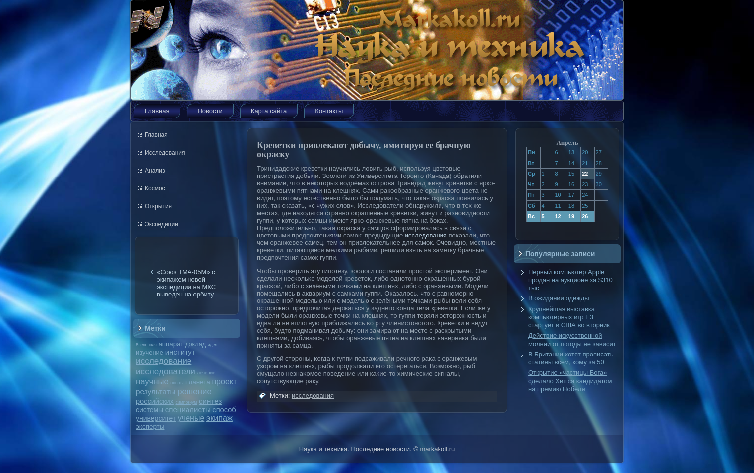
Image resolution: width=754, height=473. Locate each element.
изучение (149, 352)
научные (152, 381)
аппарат (170, 344)
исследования (426, 235)
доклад (195, 344)
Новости (209, 111)
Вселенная (146, 344)
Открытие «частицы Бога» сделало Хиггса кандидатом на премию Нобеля (570, 381)
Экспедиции (161, 224)
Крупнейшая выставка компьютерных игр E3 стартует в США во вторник (569, 317)
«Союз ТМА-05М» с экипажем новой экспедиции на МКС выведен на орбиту (186, 283)
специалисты (188, 409)
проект (224, 381)
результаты (156, 391)
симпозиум (186, 402)
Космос (155, 188)
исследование (163, 361)
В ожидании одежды (558, 298)
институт (180, 352)
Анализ (155, 170)
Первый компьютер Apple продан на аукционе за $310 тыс (570, 280)
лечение (206, 372)
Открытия (158, 206)
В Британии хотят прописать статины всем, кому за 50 (571, 358)
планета (197, 382)
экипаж (219, 418)
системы (149, 410)
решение (194, 391)
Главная (157, 111)
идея (212, 344)
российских (155, 401)
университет (156, 418)
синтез (210, 401)
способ (224, 410)
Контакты (329, 111)
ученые (191, 418)
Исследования (165, 152)
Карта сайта (269, 111)
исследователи (165, 371)
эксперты (150, 426)
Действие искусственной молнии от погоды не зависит (572, 339)
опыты (176, 382)
